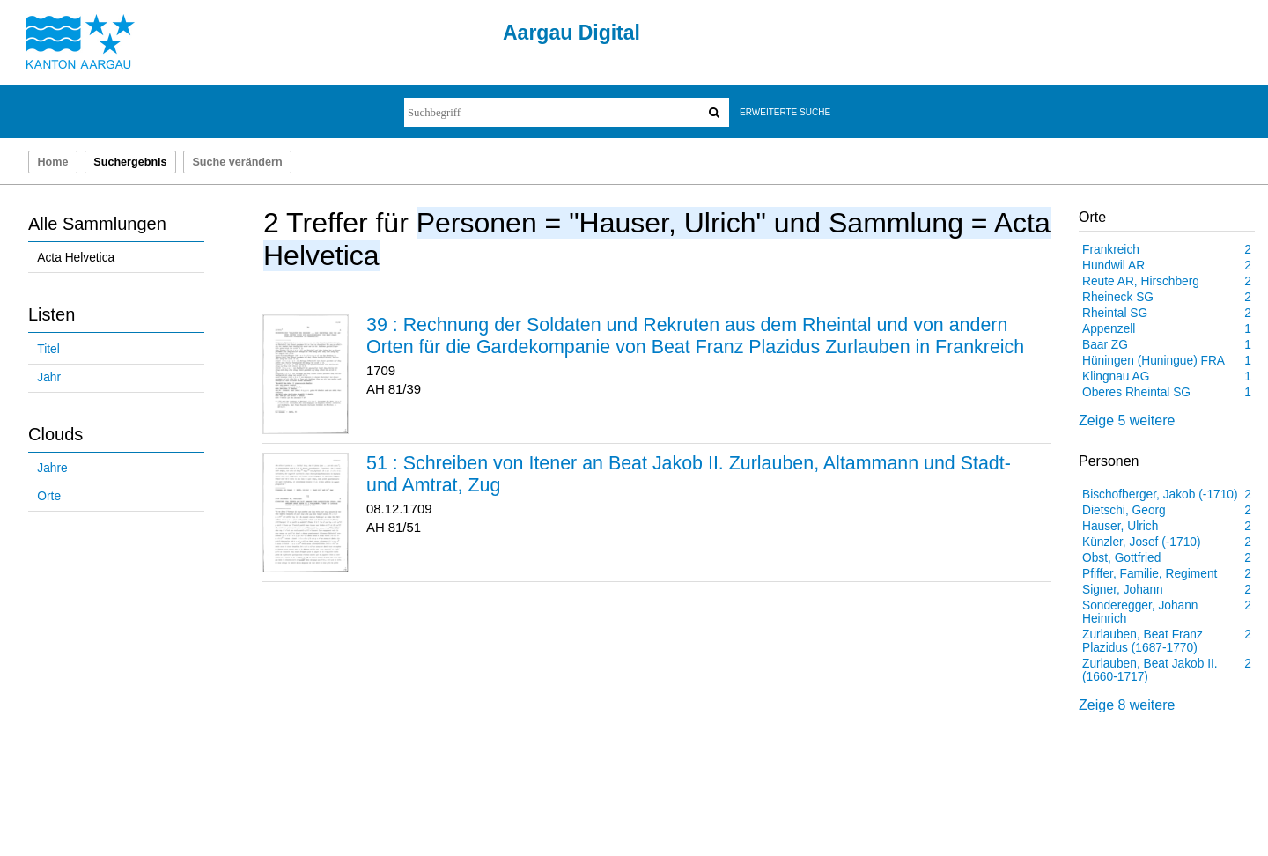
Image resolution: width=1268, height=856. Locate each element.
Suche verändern (237, 162)
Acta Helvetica (75, 257)
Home (52, 162)
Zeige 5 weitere (1127, 420)
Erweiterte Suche (785, 112)
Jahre (52, 468)
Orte (49, 496)
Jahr (49, 377)
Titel (48, 349)
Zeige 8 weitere (1127, 704)
